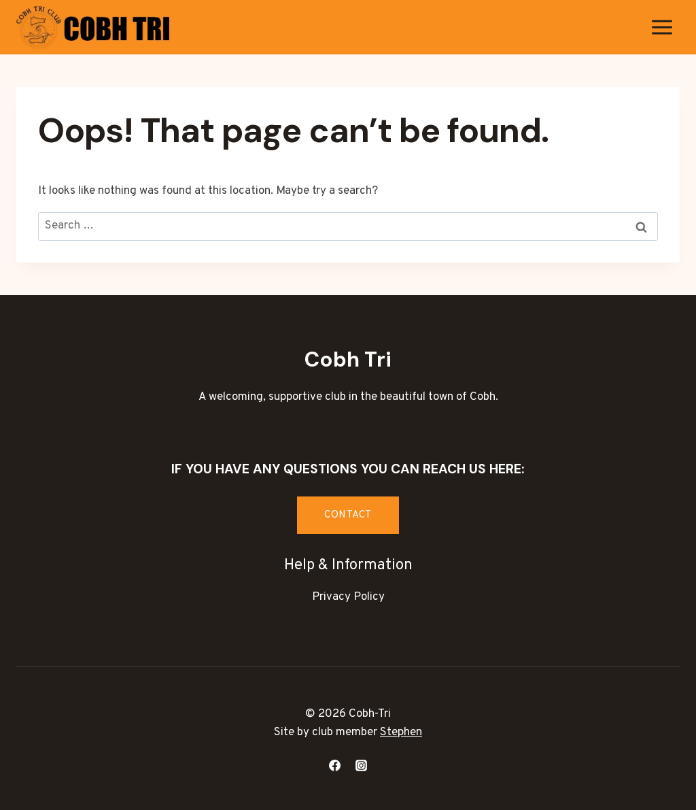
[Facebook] (334, 765)
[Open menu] (662, 27)
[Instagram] (361, 765)
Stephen (401, 732)
